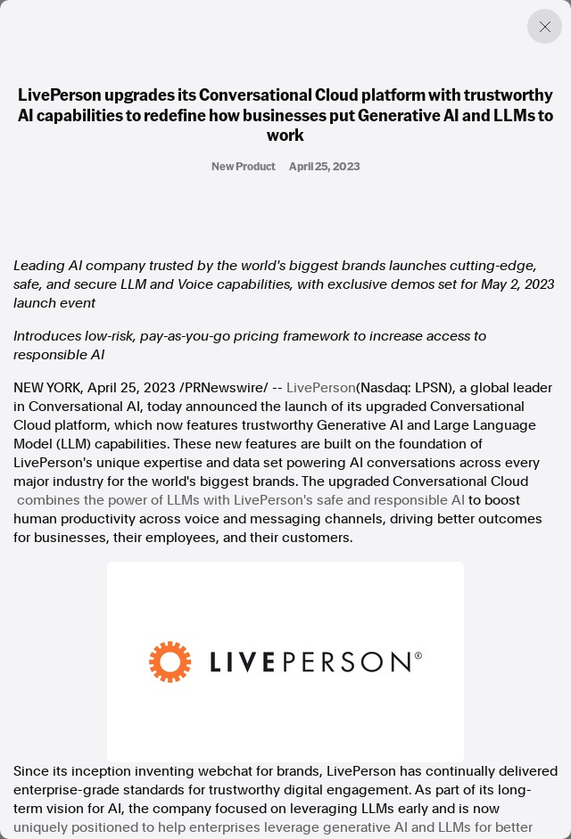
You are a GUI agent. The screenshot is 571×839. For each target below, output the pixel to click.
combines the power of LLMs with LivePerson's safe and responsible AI (241, 500)
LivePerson (321, 388)
